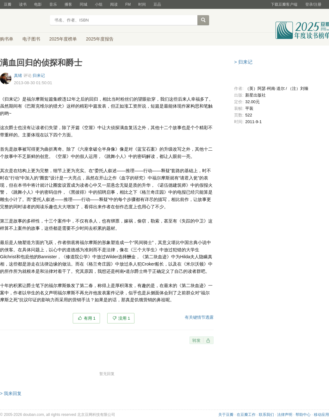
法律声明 (284, 414)
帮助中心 (303, 414)
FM (128, 4)
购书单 (6, 38)
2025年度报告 (100, 38)
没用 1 (124, 318)
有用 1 (90, 318)
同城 (83, 4)
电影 (38, 4)
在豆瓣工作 (246, 414)
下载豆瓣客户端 (284, 4)
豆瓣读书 (23, 21)
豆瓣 (7, 4)
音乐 (53, 4)
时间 (142, 4)
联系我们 (266, 414)
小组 (98, 4)
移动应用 (321, 414)
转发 (196, 340)
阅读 (114, 4)
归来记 (39, 75)
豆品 (157, 4)
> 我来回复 (11, 393)
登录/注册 (313, 4)
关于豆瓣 (225, 414)
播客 (68, 4)
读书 (23, 4)
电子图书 (31, 38)
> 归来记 (243, 62)
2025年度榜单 (63, 38)
